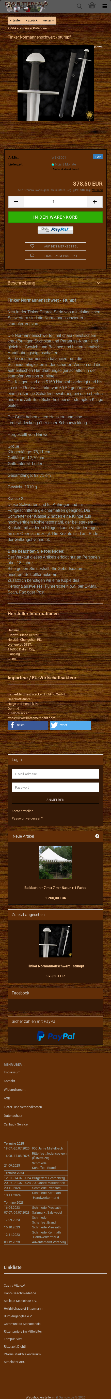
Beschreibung (21, 283)
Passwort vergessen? (27, 818)
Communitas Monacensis (22, 1324)
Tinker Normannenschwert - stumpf (55, 966)
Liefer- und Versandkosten (23, 1107)
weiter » (48, 20)
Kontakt (9, 1081)
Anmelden (55, 800)
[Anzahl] (55, 202)
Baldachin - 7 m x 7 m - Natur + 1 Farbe (55, 888)
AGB (7, 1098)
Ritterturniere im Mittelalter (23, 1331)
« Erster (15, 20)
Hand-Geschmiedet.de (20, 1293)
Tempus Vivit (13, 1339)
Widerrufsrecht (14, 1090)
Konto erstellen (22, 811)
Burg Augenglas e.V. (18, 1316)
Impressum (12, 1072)
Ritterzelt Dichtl (15, 1346)
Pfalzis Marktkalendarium (22, 1354)
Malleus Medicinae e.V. (20, 1301)
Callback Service (16, 1124)
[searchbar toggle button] (79, 6)
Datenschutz (13, 1116)
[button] (16, 202)
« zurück (32, 20)
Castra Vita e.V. (14, 1285)
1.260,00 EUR (55, 898)
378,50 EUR (55, 976)
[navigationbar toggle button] (104, 6)
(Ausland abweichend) (66, 169)
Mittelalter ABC (14, 1362)
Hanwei (97, 47)
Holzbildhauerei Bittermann (23, 1308)
